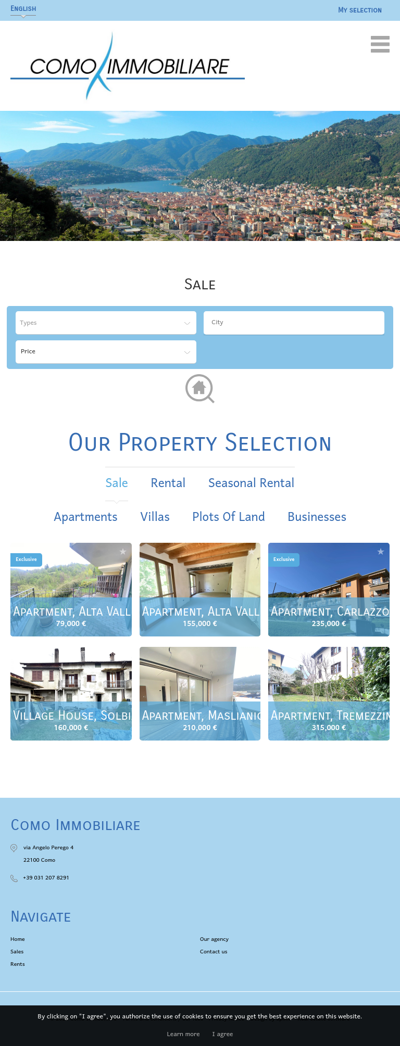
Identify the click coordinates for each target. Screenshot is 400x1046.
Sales (16, 952)
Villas (154, 517)
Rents (17, 964)
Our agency (214, 939)
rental (168, 483)
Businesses (317, 517)
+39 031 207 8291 (46, 878)
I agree (222, 1034)
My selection (360, 10)
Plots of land (228, 517)
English (23, 8)
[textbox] (296, 322)
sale (116, 483)
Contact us (214, 952)
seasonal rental (251, 483)
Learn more (183, 1034)
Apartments (86, 517)
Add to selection (123, 551)
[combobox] (294, 323)
